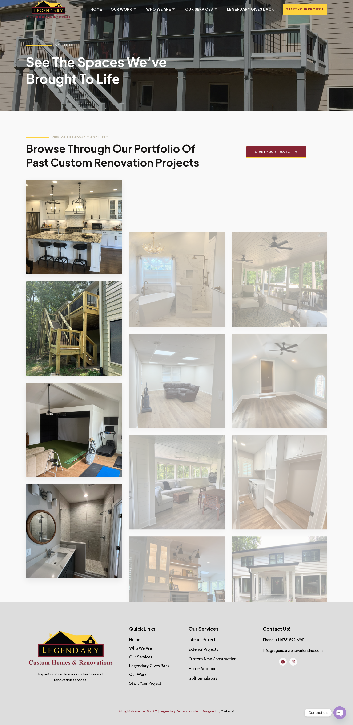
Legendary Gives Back (249, 9)
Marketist (227, 711)
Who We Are (160, 9)
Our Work (123, 9)
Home (96, 9)
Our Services (201, 9)
